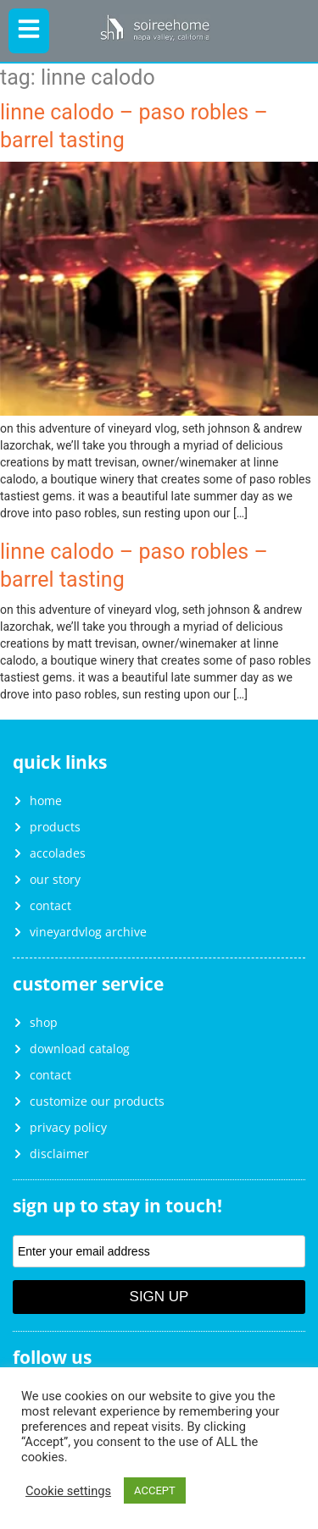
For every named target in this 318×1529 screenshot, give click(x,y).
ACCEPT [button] (155, 1490)
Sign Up (159, 1297)
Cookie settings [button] (68, 1491)
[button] (28, 30)
